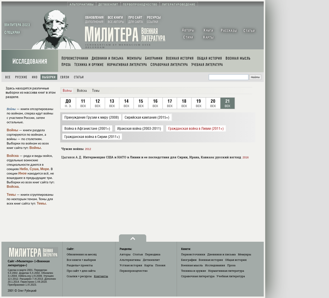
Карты (148, 265)
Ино (35, 77)
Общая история (236, 260)
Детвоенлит (151, 260)
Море (44, 169)
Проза (231, 265)
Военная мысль (192, 265)
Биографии (189, 260)
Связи (64, 77)
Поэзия (160, 265)
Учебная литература (231, 276)
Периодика (152, 254)
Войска (13, 156)
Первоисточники (193, 254)
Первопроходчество (134, 271)
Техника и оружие (193, 271)
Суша (34, 169)
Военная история (211, 260)
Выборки (49, 77)
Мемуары (244, 254)
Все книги (81, 260)
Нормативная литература (226, 271)
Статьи (79, 77)
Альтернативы (130, 260)
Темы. (42, 203)
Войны (12, 130)
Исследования (29, 61)
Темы (11, 194)
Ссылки (79, 276)
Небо (24, 169)
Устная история (131, 265)
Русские (21, 77)
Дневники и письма (221, 254)
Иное (22, 173)
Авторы (125, 254)
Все (7, 77)
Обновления (82, 254)
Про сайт (81, 271)
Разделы (80, 265)
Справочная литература (197, 276)
